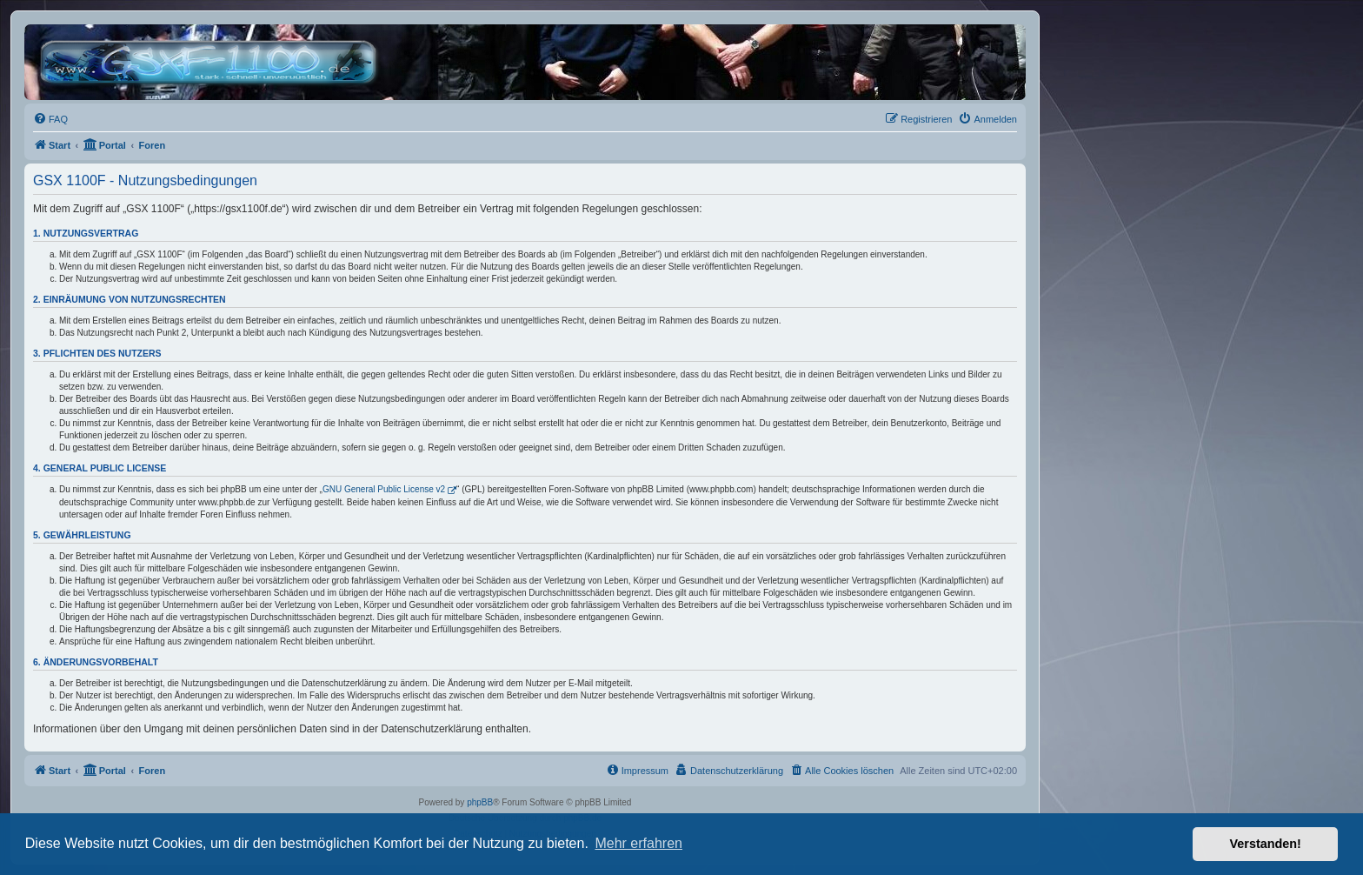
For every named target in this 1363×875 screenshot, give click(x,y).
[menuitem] (50, 119)
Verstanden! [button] (1265, 844)
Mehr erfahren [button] (638, 843)
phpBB (480, 802)
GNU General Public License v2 (383, 489)
